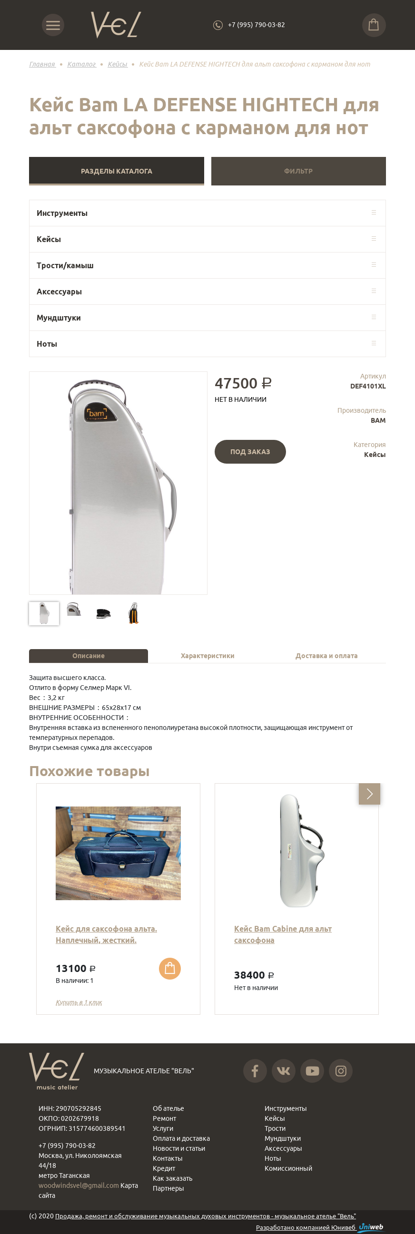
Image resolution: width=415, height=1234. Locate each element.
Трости (275, 1128)
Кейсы (49, 239)
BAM (378, 420)
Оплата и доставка (181, 1138)
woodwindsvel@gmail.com (79, 1185)
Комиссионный (288, 1168)
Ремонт (164, 1118)
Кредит (164, 1168)
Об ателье (168, 1108)
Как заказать (172, 1178)
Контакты (168, 1158)
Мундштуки (59, 317)
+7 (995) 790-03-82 (256, 25)
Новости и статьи (179, 1148)
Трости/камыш (65, 265)
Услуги (163, 1128)
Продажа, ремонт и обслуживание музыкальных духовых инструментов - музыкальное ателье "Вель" (205, 1216)
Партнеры (168, 1188)
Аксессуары (59, 291)
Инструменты (62, 213)
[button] (369, 794)
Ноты (47, 344)
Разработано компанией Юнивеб (321, 1228)
